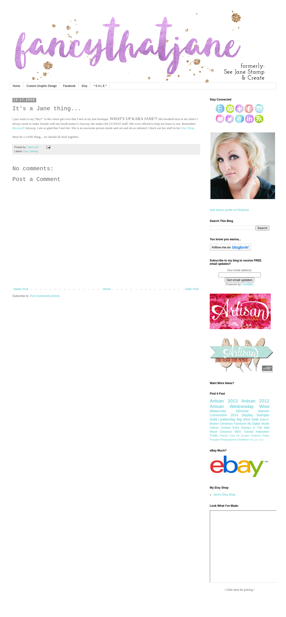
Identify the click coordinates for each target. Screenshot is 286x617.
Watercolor (218, 411)
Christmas (226, 423)
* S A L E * (100, 86)
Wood (213, 431)
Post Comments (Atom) (45, 296)
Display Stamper (255, 415)
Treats (214, 435)
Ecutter (245, 435)
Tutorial (248, 431)
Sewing (34, 151)
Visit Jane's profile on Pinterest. (230, 210)
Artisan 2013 (224, 400)
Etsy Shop (187, 128)
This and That (257, 439)
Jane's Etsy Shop (224, 494)
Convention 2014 (224, 415)
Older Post (192, 289)
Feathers (256, 435)
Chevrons (226, 431)
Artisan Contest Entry (224, 427)
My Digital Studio (258, 423)
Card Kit (234, 435)
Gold (213, 419)
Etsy (84, 86)
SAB (254, 419)
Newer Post (21, 289)
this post (17, 128)
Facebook (69, 86)
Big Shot (243, 419)
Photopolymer (228, 439)
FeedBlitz (247, 284)
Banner (263, 411)
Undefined (243, 439)
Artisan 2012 (255, 400)
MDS (238, 431)
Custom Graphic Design (41, 86)
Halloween (262, 431)
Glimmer (242, 411)
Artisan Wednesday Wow (239, 406)
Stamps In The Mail (255, 427)
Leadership (226, 419)
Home (16, 86)
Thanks (223, 435)
